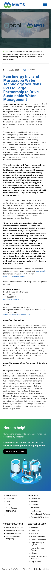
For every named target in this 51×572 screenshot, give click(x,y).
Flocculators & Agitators (40, 514)
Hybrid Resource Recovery (37, 549)
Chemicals (10, 499)
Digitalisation (36, 562)
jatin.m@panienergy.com (13, 299)
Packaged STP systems (40, 517)
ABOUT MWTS (11, 495)
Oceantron (35, 530)
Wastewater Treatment (15, 530)
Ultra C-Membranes (38, 540)
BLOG (8, 505)
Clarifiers (34, 505)
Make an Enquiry (15, 451)
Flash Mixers (36, 511)
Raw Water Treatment (14, 527)
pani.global (40, 271)
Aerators (34, 502)
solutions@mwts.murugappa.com (16, 315)
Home (5, 52)
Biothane (34, 533)
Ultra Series (35, 498)
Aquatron (34, 527)
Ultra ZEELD (35, 553)
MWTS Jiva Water (38, 537)
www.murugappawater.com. (14, 276)
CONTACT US (11, 511)
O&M (8, 502)
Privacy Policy (28, 569)
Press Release (11, 508)
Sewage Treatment (13, 533)
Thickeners (35, 508)
